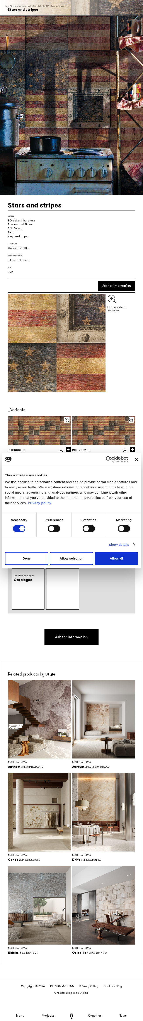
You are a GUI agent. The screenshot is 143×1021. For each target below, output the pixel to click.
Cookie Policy (113, 986)
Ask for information (116, 286)
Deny (27, 558)
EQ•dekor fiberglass (21, 220)
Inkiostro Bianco (18, 260)
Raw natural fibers (20, 224)
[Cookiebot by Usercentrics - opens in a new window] (109, 459)
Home (7, 6)
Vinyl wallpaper (18, 236)
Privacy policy (39, 503)
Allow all (116, 558)
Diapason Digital (77, 993)
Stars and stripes (57, 6)
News (123, 1016)
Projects (48, 1016)
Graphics (95, 1016)
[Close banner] (136, 459)
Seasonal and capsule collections (23, 6)
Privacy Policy (88, 986)
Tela (11, 232)
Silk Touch (15, 228)
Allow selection (71, 558)
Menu (20, 1016)
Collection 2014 (43, 6)
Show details (119, 544)
